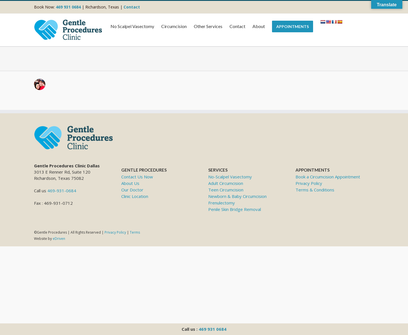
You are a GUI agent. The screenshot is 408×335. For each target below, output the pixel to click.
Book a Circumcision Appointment (328, 177)
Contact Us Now (137, 177)
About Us (130, 183)
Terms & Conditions (315, 190)
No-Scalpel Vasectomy (230, 177)
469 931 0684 (212, 329)
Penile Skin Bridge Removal (234, 209)
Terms (135, 232)
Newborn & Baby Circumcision (237, 196)
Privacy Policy (309, 183)
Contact (132, 7)
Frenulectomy (221, 203)
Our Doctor (132, 190)
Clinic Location (134, 196)
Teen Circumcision (225, 190)
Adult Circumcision (225, 183)
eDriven (59, 238)
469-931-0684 (61, 190)
